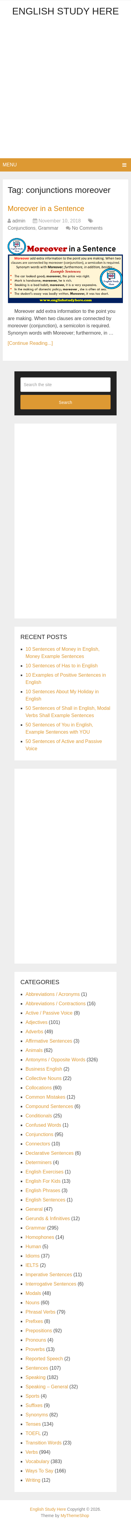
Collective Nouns (44, 1078)
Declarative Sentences (50, 1153)
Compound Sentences (49, 1106)
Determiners (39, 1162)
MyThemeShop (75, 1515)
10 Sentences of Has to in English (62, 665)
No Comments (87, 228)
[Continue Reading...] (30, 343)
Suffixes (34, 1405)
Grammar (48, 228)
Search (65, 402)
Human (33, 1246)
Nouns (32, 1302)
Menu (10, 164)
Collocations (39, 1087)
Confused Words (43, 1125)
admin (19, 220)
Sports (32, 1396)
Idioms (33, 1255)
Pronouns (36, 1340)
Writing (33, 1480)
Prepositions (39, 1330)
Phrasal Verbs (41, 1312)
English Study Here (65, 11)
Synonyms (37, 1414)
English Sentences (46, 1199)
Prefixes (34, 1321)
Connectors (38, 1143)
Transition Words (44, 1442)
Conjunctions (21, 228)
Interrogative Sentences (51, 1283)
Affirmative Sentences (49, 1041)
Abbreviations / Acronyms (53, 994)
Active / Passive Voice (49, 1012)
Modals (33, 1293)
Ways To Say (39, 1470)
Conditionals (39, 1115)
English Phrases (43, 1190)
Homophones (40, 1237)
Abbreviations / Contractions (56, 1003)
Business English (44, 1069)
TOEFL (33, 1433)
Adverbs (34, 1031)
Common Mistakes (45, 1097)
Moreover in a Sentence (46, 208)
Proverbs (35, 1349)
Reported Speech (44, 1358)
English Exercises (44, 1171)
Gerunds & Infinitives (48, 1218)
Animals (34, 1050)
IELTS (32, 1265)
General (34, 1209)
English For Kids (43, 1181)
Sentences (37, 1368)
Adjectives (36, 1022)
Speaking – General (47, 1386)
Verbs (32, 1452)
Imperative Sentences (49, 1274)
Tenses (33, 1424)
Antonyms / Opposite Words (55, 1059)
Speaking (36, 1377)
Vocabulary (37, 1461)
